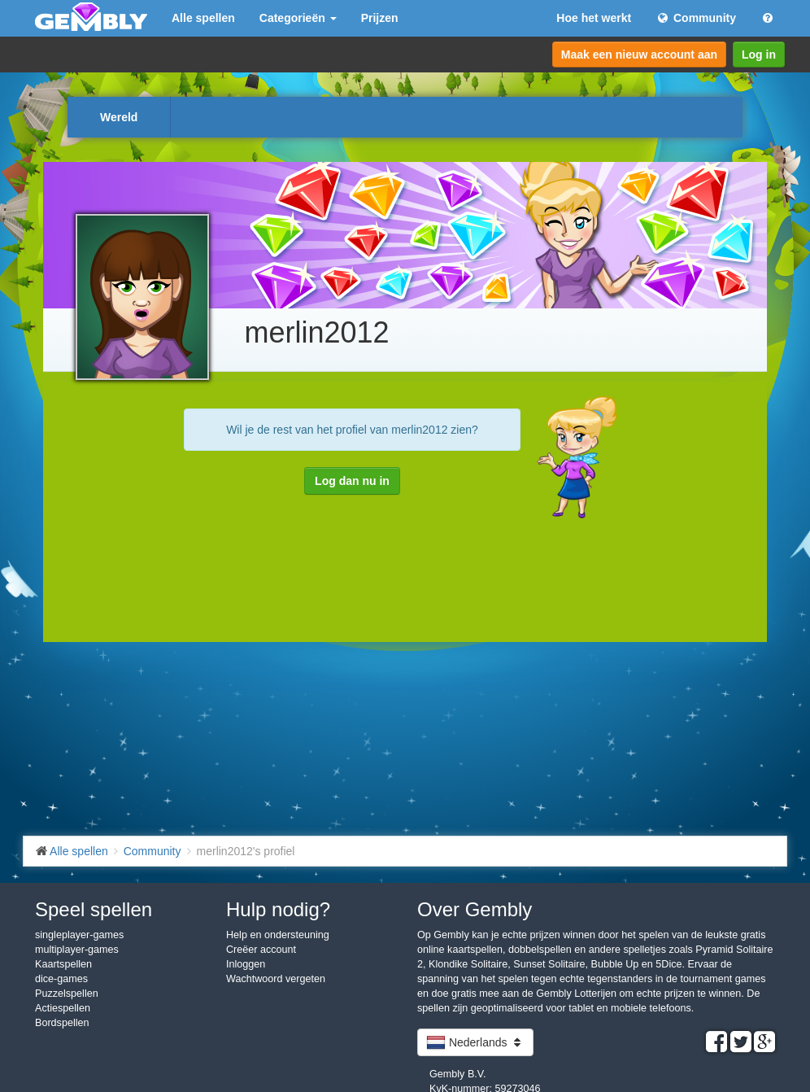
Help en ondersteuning (277, 935)
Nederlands (475, 1042)
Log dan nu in (352, 480)
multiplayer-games (77, 949)
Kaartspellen (63, 964)
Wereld (118, 117)
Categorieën (298, 17)
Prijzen (379, 17)
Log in (759, 54)
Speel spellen (93, 909)
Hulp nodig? (278, 909)
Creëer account (261, 949)
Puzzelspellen (66, 993)
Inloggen (245, 964)
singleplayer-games (79, 935)
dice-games (61, 979)
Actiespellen (62, 1008)
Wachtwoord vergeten (275, 979)
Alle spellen (203, 17)
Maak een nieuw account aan (639, 54)
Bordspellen (62, 1023)
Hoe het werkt (593, 17)
